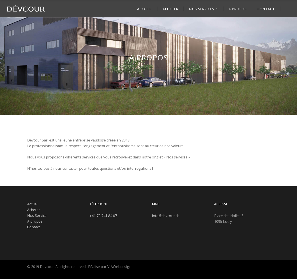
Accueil (32, 204)
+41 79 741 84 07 (103, 215)
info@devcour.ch (165, 215)
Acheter (33, 209)
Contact (33, 227)
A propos (34, 221)
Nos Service (37, 215)
